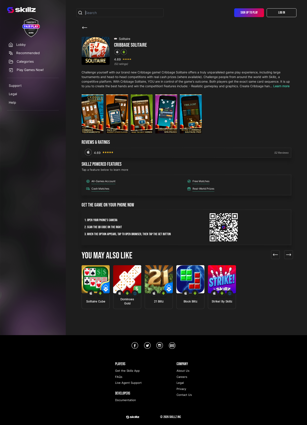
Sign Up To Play (249, 13)
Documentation (125, 400)
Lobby (21, 45)
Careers (182, 377)
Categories (25, 61)
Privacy (181, 389)
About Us (183, 370)
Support (15, 86)
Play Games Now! (30, 70)
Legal (13, 94)
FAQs (118, 377)
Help (12, 102)
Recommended (28, 53)
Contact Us (184, 395)
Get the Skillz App (127, 370)
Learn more (281, 86)
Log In (281, 13)
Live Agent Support (128, 382)
